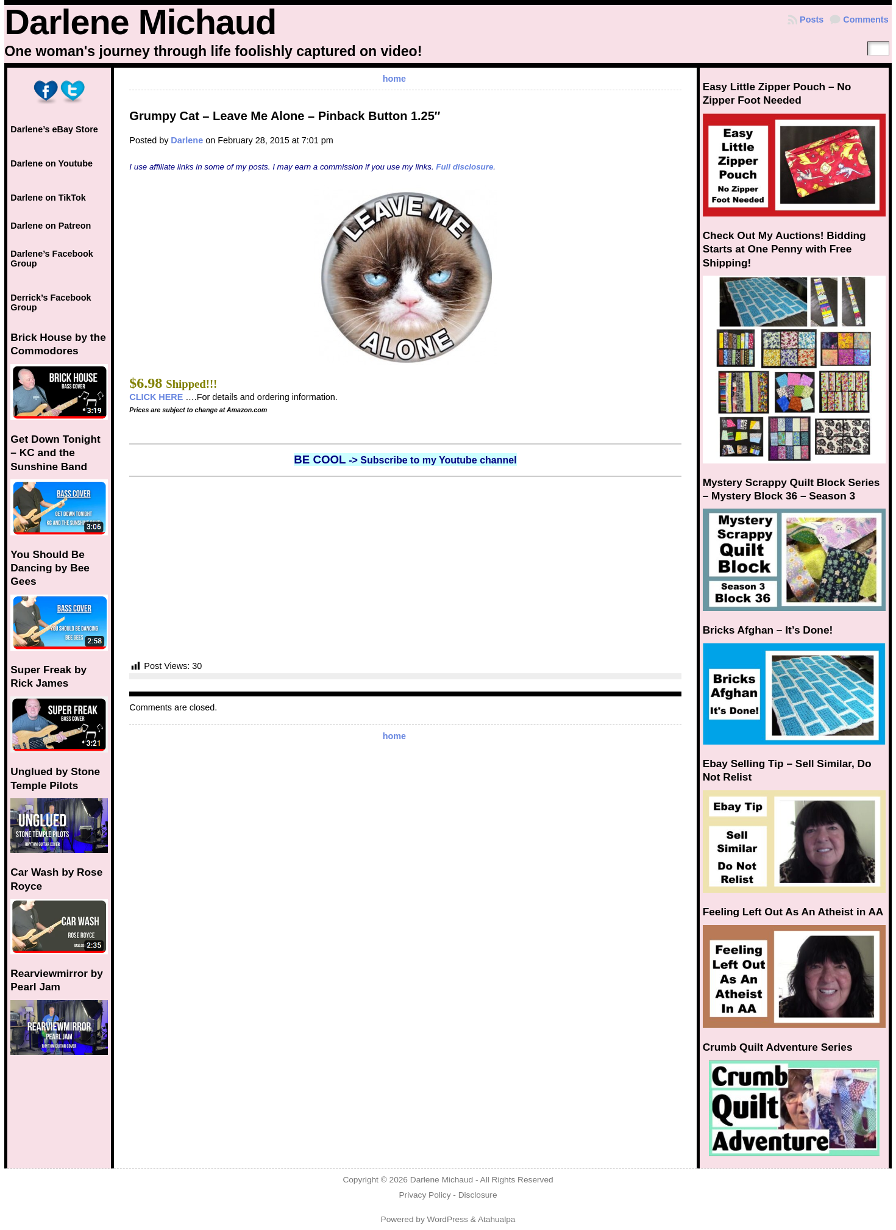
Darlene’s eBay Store (54, 129)
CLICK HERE (156, 397)
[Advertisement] (405, 568)
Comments (865, 19)
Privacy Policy (424, 1195)
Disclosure (477, 1195)
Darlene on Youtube (51, 163)
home (394, 79)
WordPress (447, 1219)
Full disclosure (464, 166)
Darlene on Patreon (50, 226)
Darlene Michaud (140, 21)
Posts (811, 19)
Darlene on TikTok (47, 197)
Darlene (187, 140)
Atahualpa (497, 1219)
